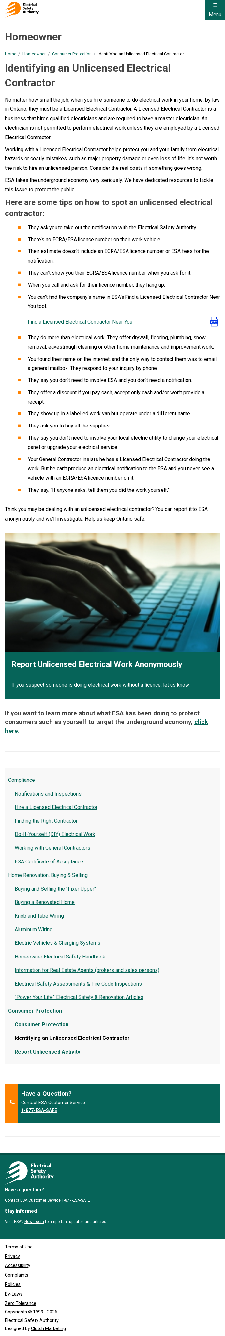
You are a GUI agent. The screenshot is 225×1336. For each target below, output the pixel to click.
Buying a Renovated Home (45, 902)
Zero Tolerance (20, 1303)
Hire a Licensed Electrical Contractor (56, 807)
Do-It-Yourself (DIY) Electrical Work (55, 834)
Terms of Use (19, 1246)
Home (10, 53)
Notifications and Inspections (48, 794)
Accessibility (17, 1265)
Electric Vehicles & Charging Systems (57, 943)
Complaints (16, 1275)
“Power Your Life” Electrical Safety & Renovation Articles (79, 997)
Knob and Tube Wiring (39, 916)
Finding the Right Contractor (46, 821)
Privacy (12, 1256)
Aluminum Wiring (33, 929)
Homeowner (34, 53)
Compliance (21, 780)
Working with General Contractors (52, 848)
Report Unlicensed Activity (47, 1052)
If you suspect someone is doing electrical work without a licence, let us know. (100, 685)
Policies (13, 1284)
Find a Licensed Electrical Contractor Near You (80, 322)
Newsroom (34, 1221)
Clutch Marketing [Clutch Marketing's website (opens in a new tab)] (48, 1328)
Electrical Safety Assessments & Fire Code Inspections (78, 984)
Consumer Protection (72, 53)
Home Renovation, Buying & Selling (48, 875)
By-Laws (13, 1293)
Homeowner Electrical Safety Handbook (60, 957)
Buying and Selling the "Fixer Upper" (55, 889)
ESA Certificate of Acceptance (49, 862)
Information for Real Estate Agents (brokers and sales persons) (87, 970)
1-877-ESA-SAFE (39, 1110)
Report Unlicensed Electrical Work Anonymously (96, 664)
